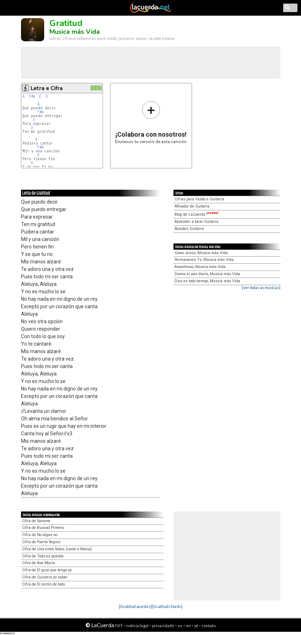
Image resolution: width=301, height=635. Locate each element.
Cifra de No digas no (39, 534)
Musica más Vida (75, 31)
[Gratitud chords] (167, 606)
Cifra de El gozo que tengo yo (47, 570)
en (188, 625)
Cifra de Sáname (36, 521)
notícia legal (137, 625)
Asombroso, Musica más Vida (200, 266)
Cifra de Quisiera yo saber (45, 577)
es (180, 625)
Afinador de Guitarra (192, 206)
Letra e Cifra (47, 88)
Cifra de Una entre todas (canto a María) (57, 549)
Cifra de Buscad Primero (43, 527)
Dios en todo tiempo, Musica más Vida (207, 281)
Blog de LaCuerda (197, 214)
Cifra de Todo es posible (43, 556)
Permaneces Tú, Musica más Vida (204, 259)
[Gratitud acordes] (135, 606)
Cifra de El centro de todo (43, 584)
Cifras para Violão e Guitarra (199, 199)
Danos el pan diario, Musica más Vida (207, 274)
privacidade (163, 625)
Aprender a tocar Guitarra (196, 221)
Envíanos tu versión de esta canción (151, 122)
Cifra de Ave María (38, 563)
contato (209, 625)
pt (196, 625)
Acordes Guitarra (189, 228)
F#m (32, 96)
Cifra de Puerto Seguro (41, 542)
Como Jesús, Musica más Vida (201, 253)
